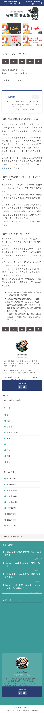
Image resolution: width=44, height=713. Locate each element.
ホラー (9, 444)
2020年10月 (12, 502)
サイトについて (13, 432)
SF (8, 415)
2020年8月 (11, 514)
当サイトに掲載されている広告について (22, 101)
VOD (9, 420)
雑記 (9, 462)
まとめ (9, 426)
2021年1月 (11, 484)
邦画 (9, 456)
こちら (5, 167)
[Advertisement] (22, 626)
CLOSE (35, 96)
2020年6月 (11, 525)
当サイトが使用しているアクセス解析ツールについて (26, 105)
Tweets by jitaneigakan (12, 400)
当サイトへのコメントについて (27, 109)
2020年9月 (11, 508)
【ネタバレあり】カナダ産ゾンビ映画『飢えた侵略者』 (22, 575)
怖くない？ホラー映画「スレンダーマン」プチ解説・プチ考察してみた (22, 586)
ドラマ (9, 438)
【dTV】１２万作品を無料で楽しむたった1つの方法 (23, 553)
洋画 (9, 450)
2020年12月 (12, 490)
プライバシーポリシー (20, 707)
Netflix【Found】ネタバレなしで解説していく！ (23, 564)
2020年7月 (11, 519)
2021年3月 (11, 478)
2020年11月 (12, 496)
